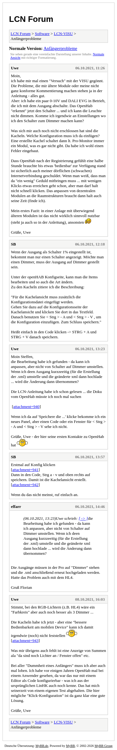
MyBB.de (42, 746)
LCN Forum (31, 19)
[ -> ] (83, 518)
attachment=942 (25, 484)
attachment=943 (25, 640)
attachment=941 (25, 469)
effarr (16, 506)
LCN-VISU (63, 33)
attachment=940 (26, 406)
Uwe (15, 68)
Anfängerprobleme (60, 48)
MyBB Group (103, 746)
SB (13, 244)
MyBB (70, 746)
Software (42, 33)
